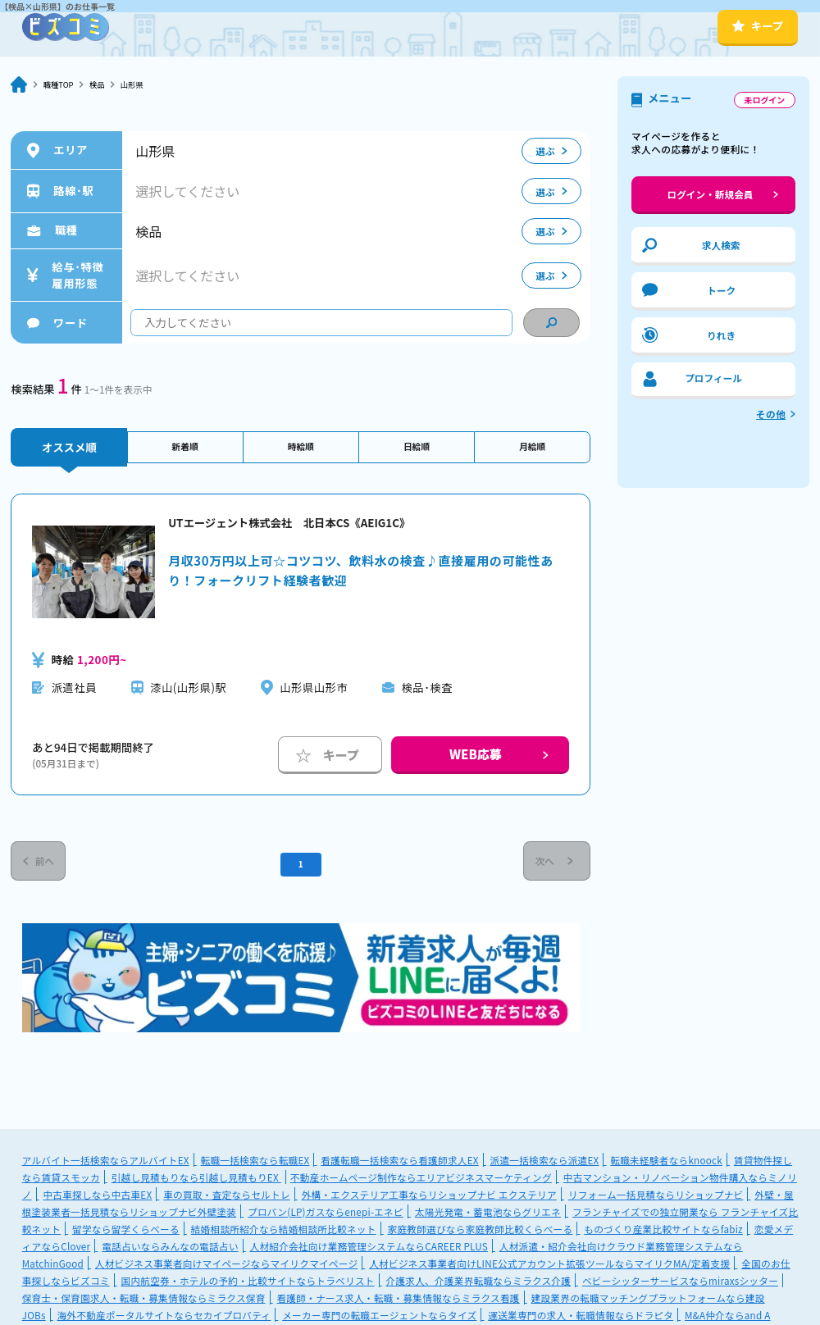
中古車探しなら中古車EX (97, 1202)
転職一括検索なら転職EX (255, 1167)
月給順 (532, 447)
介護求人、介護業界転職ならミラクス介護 (479, 1288)
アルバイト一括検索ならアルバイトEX (105, 1167)
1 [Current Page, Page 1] (301, 868)
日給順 (416, 447)
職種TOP (62, 85)
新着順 (185, 447)
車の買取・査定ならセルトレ (226, 1202)
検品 (106, 85)
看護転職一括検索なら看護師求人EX (399, 1167)
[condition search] (551, 322)
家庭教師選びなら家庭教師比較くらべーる (480, 1236)
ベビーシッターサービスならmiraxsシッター (680, 1288)
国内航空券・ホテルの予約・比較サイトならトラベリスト (248, 1288)
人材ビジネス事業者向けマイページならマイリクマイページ (226, 1270)
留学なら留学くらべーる (126, 1236)
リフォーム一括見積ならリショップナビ (656, 1202)
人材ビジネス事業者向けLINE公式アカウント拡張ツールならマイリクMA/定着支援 (549, 1270)
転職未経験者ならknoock (666, 1167)
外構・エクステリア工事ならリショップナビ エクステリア (429, 1202)
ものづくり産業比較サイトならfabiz (663, 1236)
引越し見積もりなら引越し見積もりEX (196, 1184)
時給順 (301, 447)
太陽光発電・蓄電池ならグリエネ (488, 1219)
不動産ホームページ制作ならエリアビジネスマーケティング (421, 1184)
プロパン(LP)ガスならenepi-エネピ (325, 1219)
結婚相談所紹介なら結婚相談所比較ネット (283, 1236)
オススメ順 (69, 447)
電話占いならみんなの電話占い (170, 1253)
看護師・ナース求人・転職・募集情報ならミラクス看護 (397, 1305)
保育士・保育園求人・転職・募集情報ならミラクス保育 (144, 1305)
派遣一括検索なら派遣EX (544, 1167)
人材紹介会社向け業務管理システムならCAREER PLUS (369, 1253)
